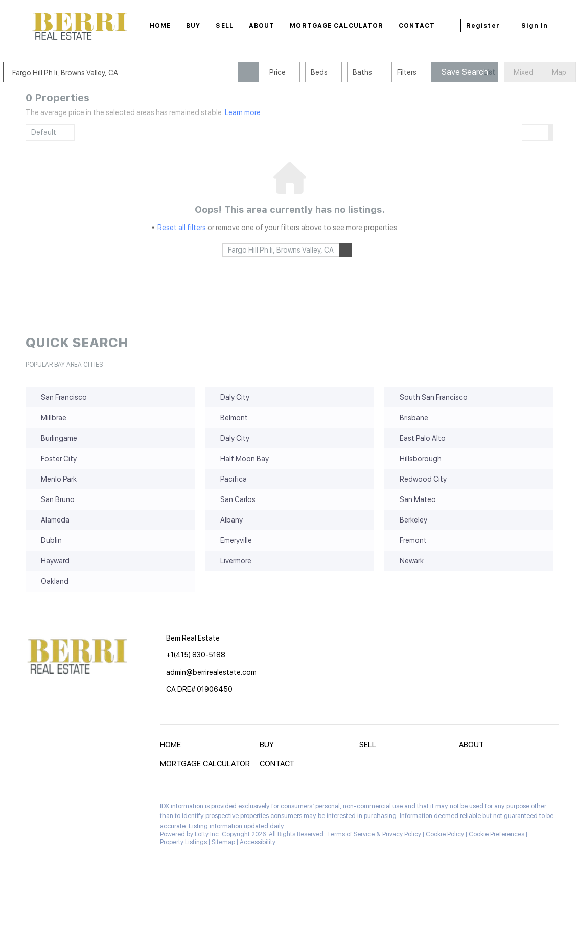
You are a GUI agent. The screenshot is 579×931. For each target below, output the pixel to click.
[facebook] (28, 808)
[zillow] (69, 808)
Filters (429, 72)
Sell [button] (224, 25)
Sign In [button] (534, 25)
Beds (341, 72)
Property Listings (183, 842)
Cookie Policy (445, 834)
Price (300, 72)
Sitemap (223, 842)
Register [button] (483, 25)
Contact (417, 25)
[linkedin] (48, 808)
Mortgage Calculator (336, 25)
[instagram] (110, 808)
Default (43, 132)
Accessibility (257, 842)
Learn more (243, 112)
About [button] (262, 25)
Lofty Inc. (207, 834)
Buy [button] (193, 25)
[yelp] (89, 808)
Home (160, 25)
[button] (271, 72)
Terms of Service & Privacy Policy (374, 834)
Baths (385, 72)
